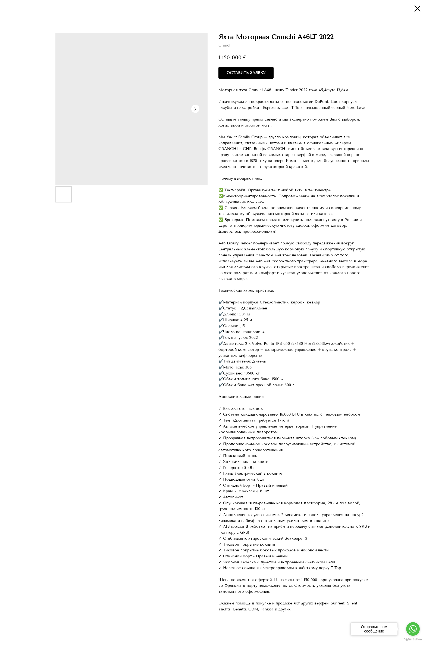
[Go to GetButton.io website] (413, 639)
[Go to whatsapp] (413, 629)
